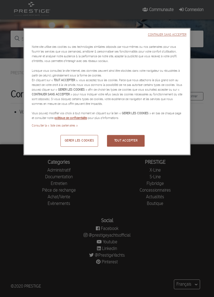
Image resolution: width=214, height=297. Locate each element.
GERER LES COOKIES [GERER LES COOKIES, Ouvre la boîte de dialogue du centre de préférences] (79, 141)
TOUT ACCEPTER (125, 141)
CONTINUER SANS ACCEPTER (167, 35)
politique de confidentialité (70, 118)
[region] (107, 91)
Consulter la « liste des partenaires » (55, 126)
